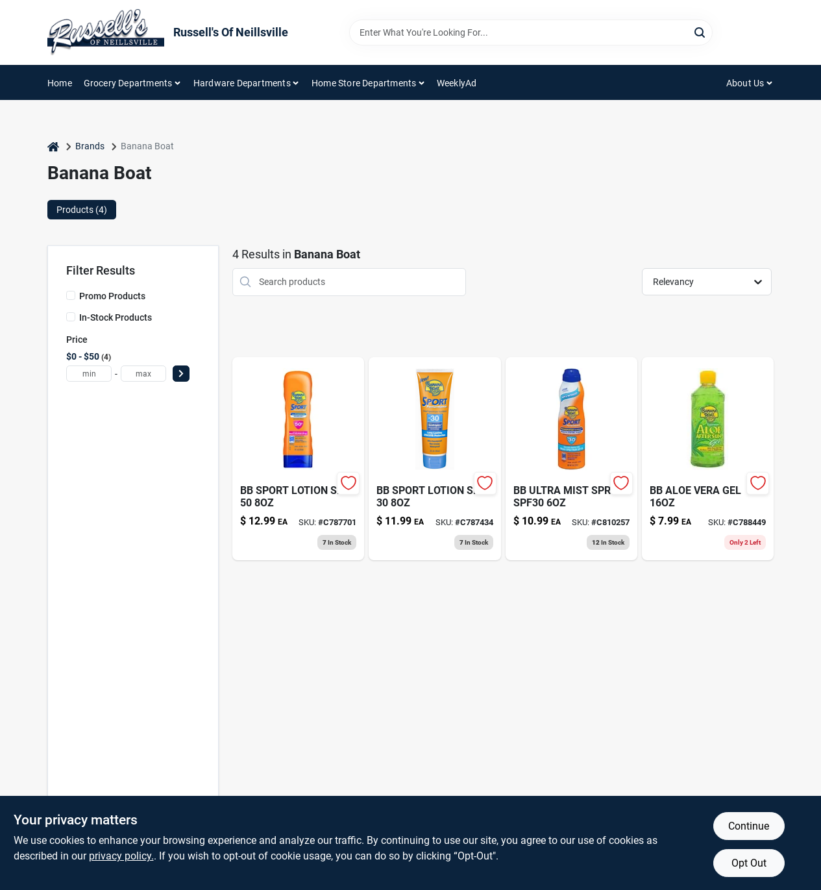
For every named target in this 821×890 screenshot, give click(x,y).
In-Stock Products (115, 317)
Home (59, 83)
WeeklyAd (457, 83)
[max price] (143, 373)
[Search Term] (531, 32)
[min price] (89, 373)
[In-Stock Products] (70, 316)
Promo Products (112, 296)
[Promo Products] (70, 295)
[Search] (700, 31)
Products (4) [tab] (81, 209)
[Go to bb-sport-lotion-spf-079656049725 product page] (298, 458)
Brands (89, 146)
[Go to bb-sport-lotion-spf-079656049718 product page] (434, 458)
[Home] (53, 146)
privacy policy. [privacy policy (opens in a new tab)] (121, 856)
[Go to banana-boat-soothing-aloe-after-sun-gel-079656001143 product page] (708, 458)
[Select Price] (181, 373)
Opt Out (748, 863)
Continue (748, 826)
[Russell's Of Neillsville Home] (105, 32)
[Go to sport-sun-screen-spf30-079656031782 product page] (571, 458)
